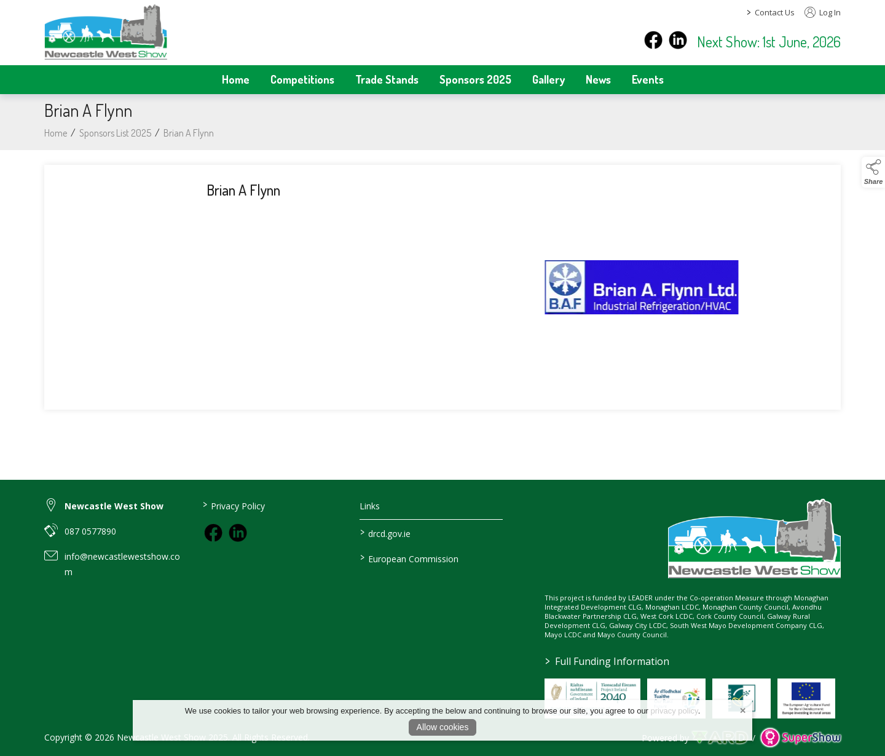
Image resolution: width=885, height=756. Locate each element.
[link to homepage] (105, 31)
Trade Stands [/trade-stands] (387, 79)
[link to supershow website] (800, 738)
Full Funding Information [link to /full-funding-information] (607, 661)
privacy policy (674, 710)
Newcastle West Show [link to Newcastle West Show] (114, 506)
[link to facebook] (213, 532)
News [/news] (598, 79)
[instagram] (678, 40)
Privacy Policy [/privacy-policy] (233, 505)
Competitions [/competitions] (302, 79)
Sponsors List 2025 (115, 137)
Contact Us (775, 12)
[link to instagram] (238, 532)
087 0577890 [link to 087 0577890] (90, 531)
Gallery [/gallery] (548, 79)
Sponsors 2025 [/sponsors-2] (475, 79)
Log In (822, 12)
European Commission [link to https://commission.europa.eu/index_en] (409, 558)
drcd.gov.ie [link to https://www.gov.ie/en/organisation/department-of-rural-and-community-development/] (385, 532)
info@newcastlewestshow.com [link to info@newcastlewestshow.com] (122, 564)
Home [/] (236, 79)
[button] (873, 172)
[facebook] (653, 40)
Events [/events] (648, 79)
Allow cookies (443, 727)
